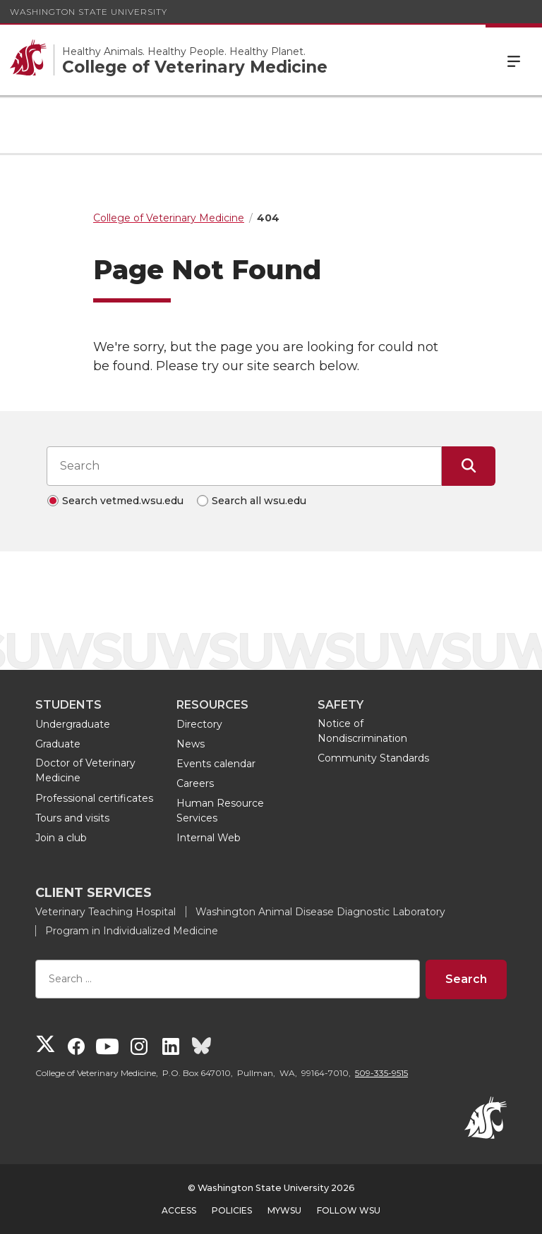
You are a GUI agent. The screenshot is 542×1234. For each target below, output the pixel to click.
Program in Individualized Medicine (131, 930)
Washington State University (88, 11)
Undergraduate (72, 724)
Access (179, 1210)
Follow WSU (348, 1210)
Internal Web (208, 837)
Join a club (61, 837)
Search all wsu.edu (259, 500)
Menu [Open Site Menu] (514, 60)
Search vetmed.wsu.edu (122, 500)
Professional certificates (94, 798)
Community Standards (373, 758)
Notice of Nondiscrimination (362, 731)
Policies (232, 1210)
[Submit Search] (468, 466)
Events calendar (215, 763)
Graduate (57, 744)
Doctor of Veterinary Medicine (85, 770)
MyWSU (284, 1210)
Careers (195, 783)
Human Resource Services (220, 810)
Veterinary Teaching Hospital (105, 911)
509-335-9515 (381, 1073)
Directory (199, 724)
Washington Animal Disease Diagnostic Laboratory (320, 911)
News (190, 744)
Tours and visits (72, 818)
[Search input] (244, 466)
